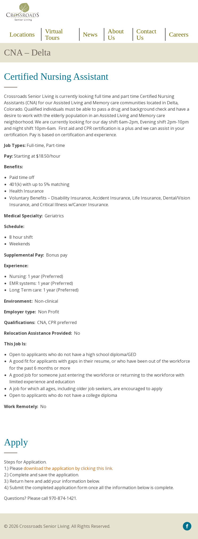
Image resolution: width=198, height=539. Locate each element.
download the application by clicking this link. (68, 468)
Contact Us (146, 34)
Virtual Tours (54, 34)
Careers (178, 34)
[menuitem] (24, 34)
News (90, 34)
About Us (116, 34)
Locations (22, 34)
